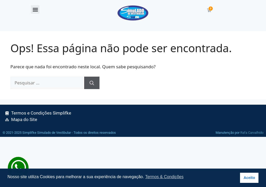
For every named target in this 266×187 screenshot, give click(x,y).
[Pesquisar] (91, 83)
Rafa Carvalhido (251, 133)
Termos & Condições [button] (164, 177)
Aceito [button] (249, 178)
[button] (35, 9)
